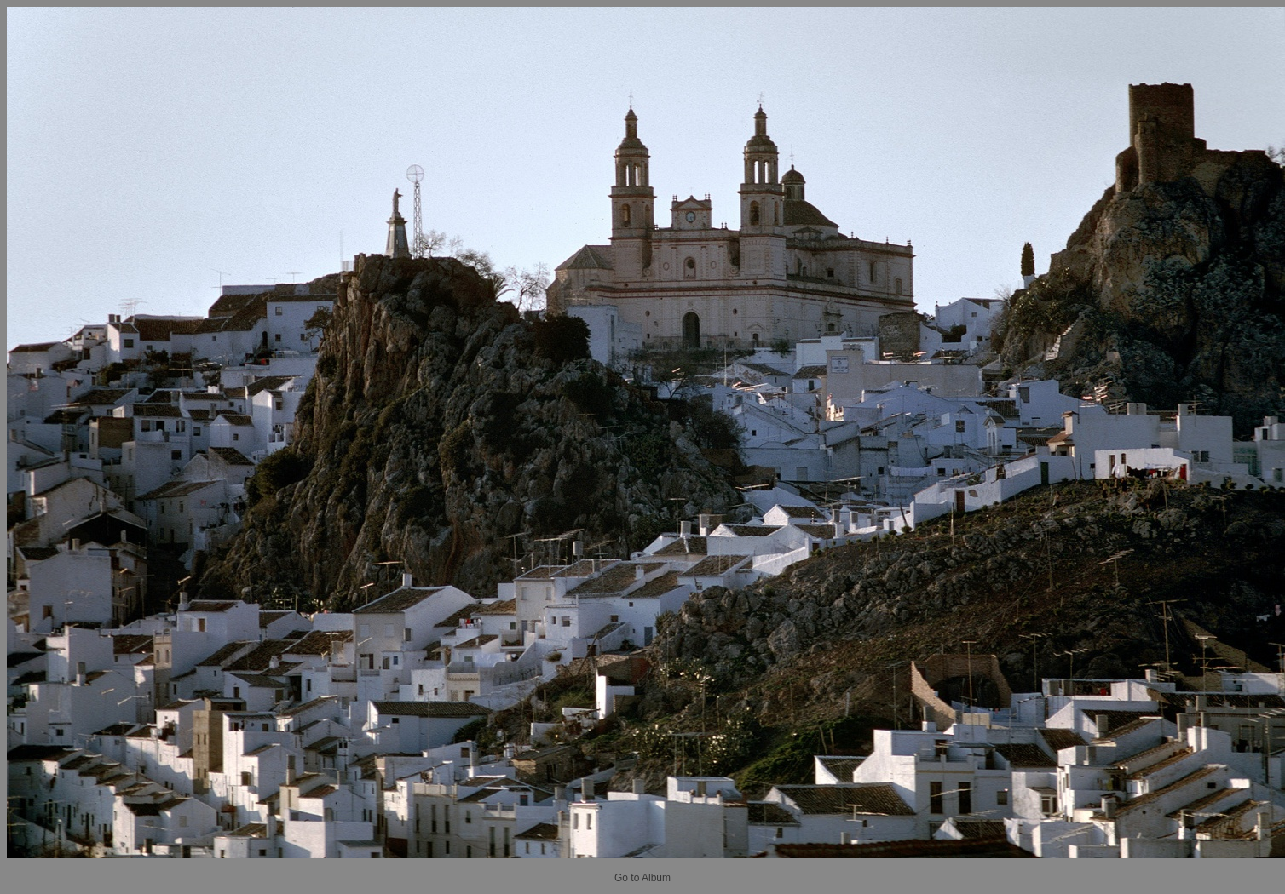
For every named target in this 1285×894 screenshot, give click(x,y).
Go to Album (642, 878)
